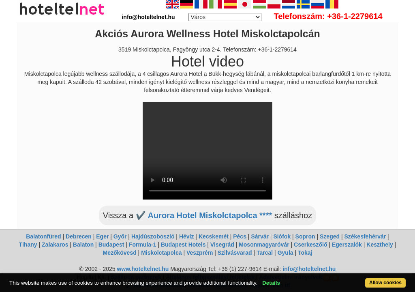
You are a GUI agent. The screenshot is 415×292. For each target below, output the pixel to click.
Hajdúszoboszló (153, 236)
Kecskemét (214, 236)
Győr (120, 236)
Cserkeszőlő (310, 244)
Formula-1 (142, 244)
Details (292, 278)
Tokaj (305, 252)
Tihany (28, 244)
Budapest (111, 244)
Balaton (83, 244)
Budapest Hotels (183, 244)
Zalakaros (55, 244)
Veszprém (199, 252)
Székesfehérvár (365, 236)
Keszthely (379, 244)
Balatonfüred (43, 236)
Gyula (285, 252)
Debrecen (79, 236)
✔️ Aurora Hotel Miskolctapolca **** (204, 215)
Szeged (330, 236)
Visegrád (222, 244)
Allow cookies (363, 278)
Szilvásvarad (235, 252)
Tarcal (265, 252)
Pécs (239, 236)
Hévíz (186, 236)
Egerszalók (347, 244)
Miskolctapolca (161, 252)
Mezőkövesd (119, 252)
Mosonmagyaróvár (264, 244)
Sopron (305, 236)
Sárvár (260, 236)
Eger (102, 236)
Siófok (282, 236)
